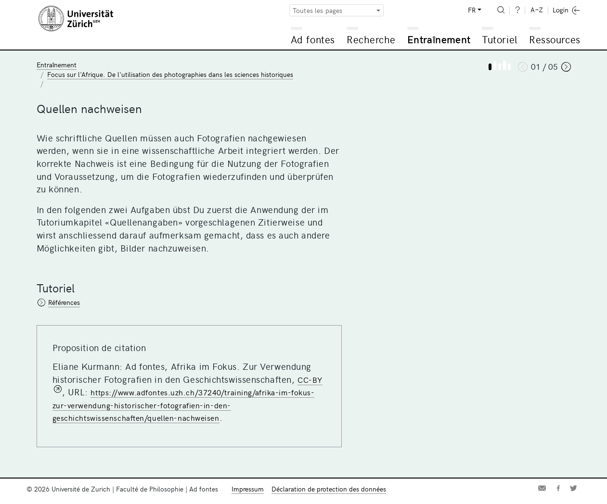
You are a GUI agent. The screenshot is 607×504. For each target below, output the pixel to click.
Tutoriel (499, 39)
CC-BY (310, 379)
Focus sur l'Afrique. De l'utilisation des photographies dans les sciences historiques (170, 74)
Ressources (554, 39)
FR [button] (472, 9)
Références (64, 302)
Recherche (371, 39)
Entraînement (438, 39)
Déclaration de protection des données (328, 488)
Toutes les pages (318, 10)
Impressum (248, 488)
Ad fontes (313, 39)
